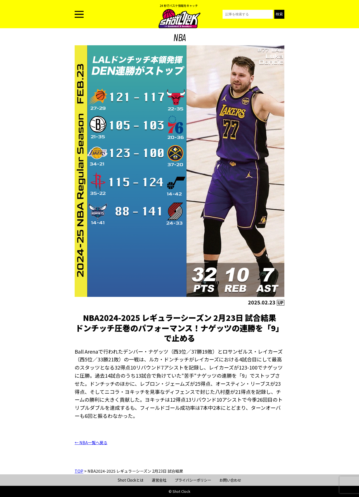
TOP (79, 471)
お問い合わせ (230, 480)
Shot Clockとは (130, 480)
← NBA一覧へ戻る (91, 442)
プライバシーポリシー (193, 480)
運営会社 (159, 480)
